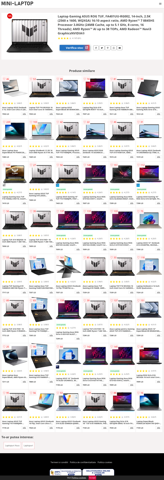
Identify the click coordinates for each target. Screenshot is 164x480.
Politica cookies (105, 462)
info (24, 114)
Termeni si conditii (59, 462)
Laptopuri (28, 445)
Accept (92, 477)
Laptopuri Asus (12, 445)
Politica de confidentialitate (83, 462)
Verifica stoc (77, 48)
